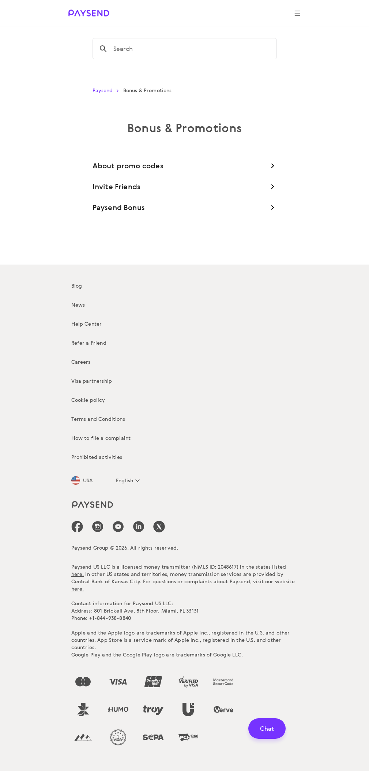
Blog (76, 285)
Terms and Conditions (98, 418)
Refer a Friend (88, 342)
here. (77, 573)
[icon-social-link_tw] (159, 526)
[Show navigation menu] (297, 13)
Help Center (86, 323)
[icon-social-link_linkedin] (138, 526)
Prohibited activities (96, 456)
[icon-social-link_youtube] (118, 526)
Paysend (107, 90)
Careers (81, 361)
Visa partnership (91, 380)
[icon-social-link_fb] (77, 526)
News (78, 304)
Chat (267, 728)
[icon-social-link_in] (97, 526)
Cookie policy (88, 399)
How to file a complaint (101, 437)
